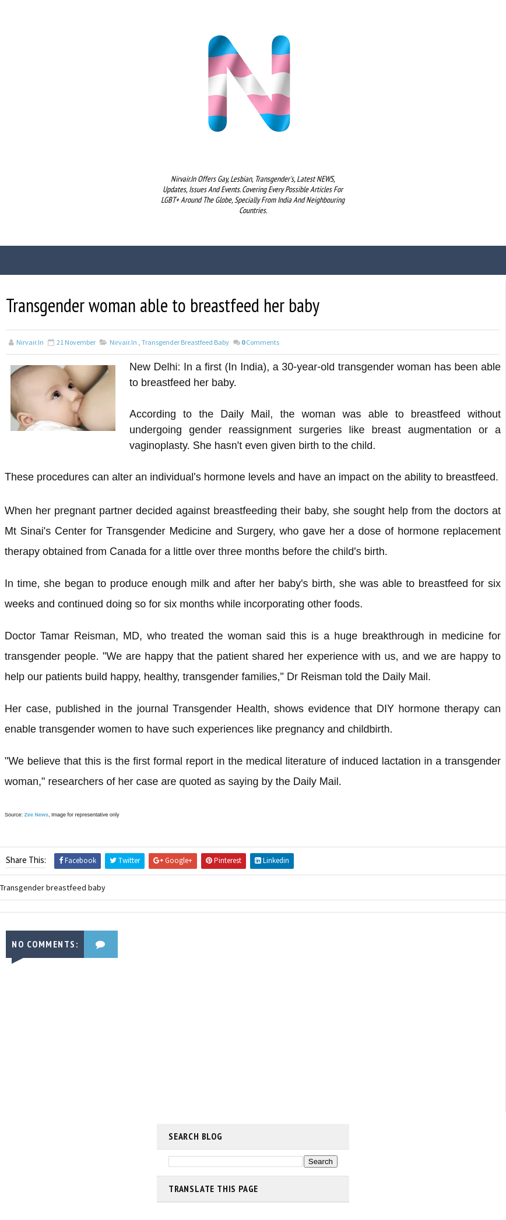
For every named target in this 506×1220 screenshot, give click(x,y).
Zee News (36, 815)
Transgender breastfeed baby (185, 342)
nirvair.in (123, 342)
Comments (260, 342)
